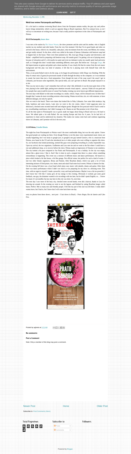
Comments (59, 430)
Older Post (102, 406)
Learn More (61, 12)
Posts (57, 426)
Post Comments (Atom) (42, 411)
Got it (72, 12)
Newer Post (29, 406)
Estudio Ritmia (42, 127)
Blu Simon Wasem (52, 44)
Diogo (100, 63)
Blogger (70, 449)
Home (66, 406)
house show (45, 39)
